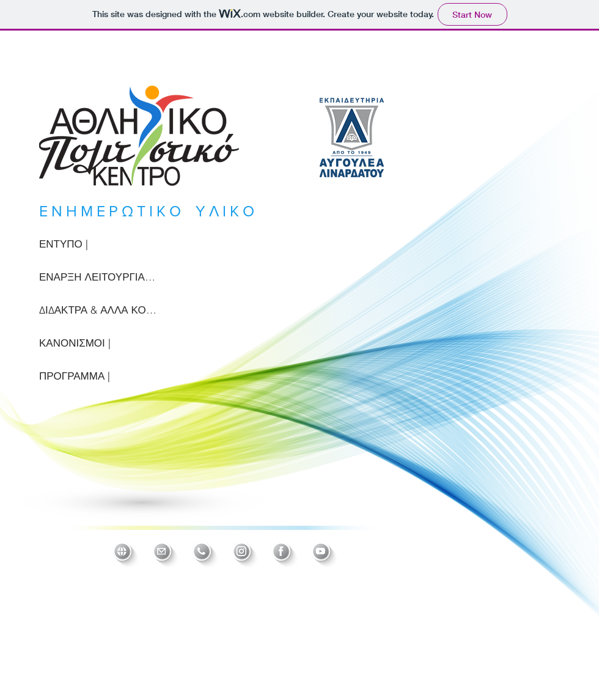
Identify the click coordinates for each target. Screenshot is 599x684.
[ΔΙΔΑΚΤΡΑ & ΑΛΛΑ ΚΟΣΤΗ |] (97, 310)
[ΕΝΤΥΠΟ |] (97, 244)
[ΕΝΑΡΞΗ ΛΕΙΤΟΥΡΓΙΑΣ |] (97, 277)
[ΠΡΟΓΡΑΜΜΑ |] (97, 376)
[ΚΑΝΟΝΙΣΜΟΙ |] (97, 343)
